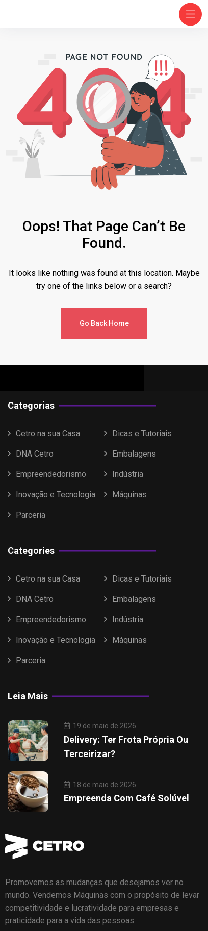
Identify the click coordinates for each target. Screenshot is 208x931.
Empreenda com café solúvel (126, 798)
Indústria (127, 474)
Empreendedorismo (51, 474)
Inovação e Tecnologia (55, 494)
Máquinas (129, 494)
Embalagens (134, 454)
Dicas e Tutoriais (142, 433)
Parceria (30, 515)
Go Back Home (104, 323)
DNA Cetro (35, 454)
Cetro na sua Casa (48, 433)
